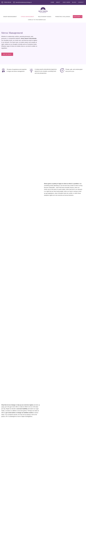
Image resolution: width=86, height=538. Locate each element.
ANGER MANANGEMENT (10, 16)
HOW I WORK (66, 2)
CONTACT (81, 2)
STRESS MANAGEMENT (27, 16)
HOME (52, 2)
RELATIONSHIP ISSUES (44, 16)
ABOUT (58, 2)
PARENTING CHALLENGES (62, 16)
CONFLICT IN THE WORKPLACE (37, 19)
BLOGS (74, 2)
